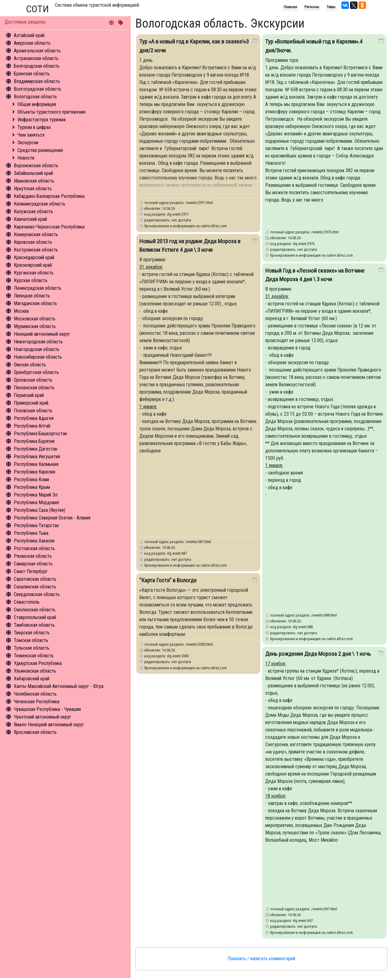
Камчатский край (30, 219)
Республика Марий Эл (36, 495)
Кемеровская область (36, 234)
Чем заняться (30, 135)
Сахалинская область (35, 587)
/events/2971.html (199, 202)
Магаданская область (35, 303)
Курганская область (34, 273)
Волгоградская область (37, 89)
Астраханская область (36, 58)
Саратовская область (35, 579)
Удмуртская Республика (38, 663)
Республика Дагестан (35, 449)
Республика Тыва (31, 533)
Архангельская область (37, 51)
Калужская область (33, 211)
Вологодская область (35, 97)
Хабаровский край (31, 679)
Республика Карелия (34, 472)
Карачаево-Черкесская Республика (49, 227)
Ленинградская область (37, 288)
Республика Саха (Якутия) (39, 510)
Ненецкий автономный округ (42, 334)
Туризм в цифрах (34, 127)
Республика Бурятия (34, 441)
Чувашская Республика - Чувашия (47, 709)
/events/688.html (324, 615)
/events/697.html (324, 909)
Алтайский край (29, 35)
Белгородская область (36, 66)
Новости (25, 158)
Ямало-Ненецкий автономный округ (49, 724)
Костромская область (36, 250)
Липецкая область (32, 296)
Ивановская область (34, 181)
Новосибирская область (38, 357)
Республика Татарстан (36, 525)
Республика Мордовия (36, 502)
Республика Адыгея (34, 418)
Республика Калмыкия (36, 464)
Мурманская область (35, 326)
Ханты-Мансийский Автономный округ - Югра (59, 686)
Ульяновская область (35, 671)
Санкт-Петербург (31, 571)
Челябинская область (35, 694)
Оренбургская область (36, 372)
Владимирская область (37, 81)
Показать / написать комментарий (261, 958)
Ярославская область (35, 732)
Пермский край (29, 395)
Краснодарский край (34, 257)
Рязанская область (33, 556)
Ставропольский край (35, 617)
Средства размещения (40, 150)
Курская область (30, 280)
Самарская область (33, 564)
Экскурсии (27, 142)
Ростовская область (34, 548)
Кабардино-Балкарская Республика (49, 196)
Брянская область (32, 74)
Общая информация (36, 104)
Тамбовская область (34, 625)
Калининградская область (39, 204)
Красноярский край (33, 265)
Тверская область (32, 633)
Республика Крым (32, 487)
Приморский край (31, 403)
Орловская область (33, 380)
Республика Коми (31, 479)
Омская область (30, 365)
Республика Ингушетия (37, 456)
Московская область (34, 319)
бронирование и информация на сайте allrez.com (185, 226)
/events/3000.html (199, 644)
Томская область (31, 640)
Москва (21, 311)
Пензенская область (34, 388)
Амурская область (32, 43)
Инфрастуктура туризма (41, 120)
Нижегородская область (38, 342)
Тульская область (31, 648)
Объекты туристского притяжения (51, 112)
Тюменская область (34, 656)
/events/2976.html (325, 232)
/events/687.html (198, 541)
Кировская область (33, 242)
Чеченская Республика (36, 701)
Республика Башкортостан (40, 433)
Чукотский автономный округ (42, 717)
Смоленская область (34, 610)
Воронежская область (36, 165)
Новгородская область (36, 349)
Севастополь (27, 602)
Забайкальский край (33, 173)
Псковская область (33, 410)
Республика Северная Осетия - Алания (52, 518)
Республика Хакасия (34, 541)
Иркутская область (33, 188)
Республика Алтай (32, 426)
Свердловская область (37, 594)
